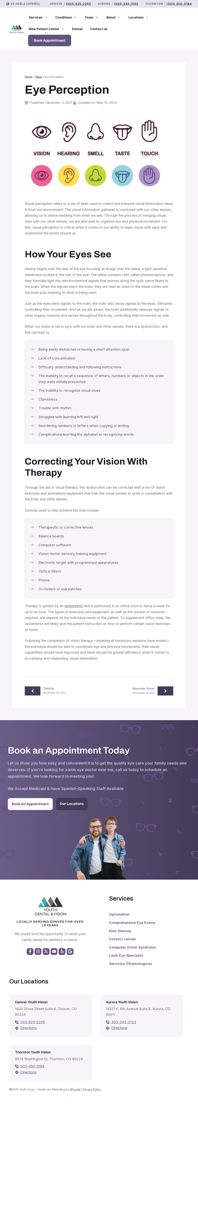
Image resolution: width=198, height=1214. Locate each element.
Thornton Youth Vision (33, 1052)
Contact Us (99, 29)
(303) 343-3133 (126, 3)
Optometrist (119, 914)
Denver (56, 3)
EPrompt (75, 1089)
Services (40, 17)
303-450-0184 (32, 1066)
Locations (140, 17)
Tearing (48, 688)
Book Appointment (49, 40)
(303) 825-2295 (78, 3)
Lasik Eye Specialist (126, 955)
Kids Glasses (120, 931)
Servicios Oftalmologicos (130, 964)
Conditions (68, 17)
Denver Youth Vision (31, 1002)
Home (28, 76)
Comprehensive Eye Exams (132, 923)
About (115, 17)
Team (93, 17)
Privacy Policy (92, 1089)
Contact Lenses (122, 939)
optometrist (73, 606)
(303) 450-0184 (179, 3)
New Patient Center (48, 29)
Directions (28, 1028)
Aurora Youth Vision (122, 1002)
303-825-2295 (32, 1022)
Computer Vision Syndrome (132, 947)
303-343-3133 (123, 1022)
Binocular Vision (144, 688)
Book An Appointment (30, 804)
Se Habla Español (25, 3)
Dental (77, 29)
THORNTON (154, 3)
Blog (39, 76)
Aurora (104, 3)
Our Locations (72, 804)
